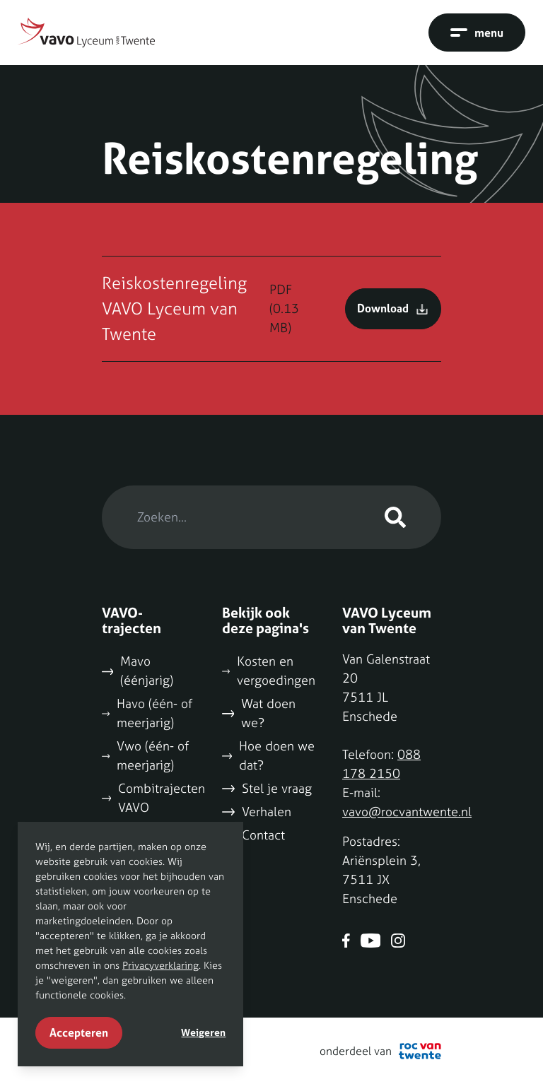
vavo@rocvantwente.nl (407, 811)
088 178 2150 (381, 764)
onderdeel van (380, 1051)
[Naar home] (86, 32)
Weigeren (203, 1032)
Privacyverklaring (160, 965)
